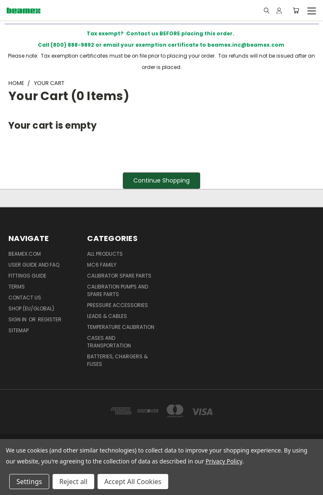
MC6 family (101, 264)
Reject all (73, 481)
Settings (29, 481)
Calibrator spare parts (119, 275)
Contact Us (24, 297)
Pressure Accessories (117, 305)
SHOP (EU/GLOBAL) (31, 308)
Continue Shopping (161, 180)
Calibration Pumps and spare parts (117, 290)
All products (105, 253)
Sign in (18, 319)
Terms (16, 286)
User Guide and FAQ (33, 264)
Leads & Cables (107, 316)
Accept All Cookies (133, 481)
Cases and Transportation (109, 341)
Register (49, 319)
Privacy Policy (224, 461)
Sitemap (18, 330)
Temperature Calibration (120, 327)
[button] (161, 180)
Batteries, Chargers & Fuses (117, 360)
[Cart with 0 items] (295, 10)
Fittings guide (27, 275)
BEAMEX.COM (24, 253)
